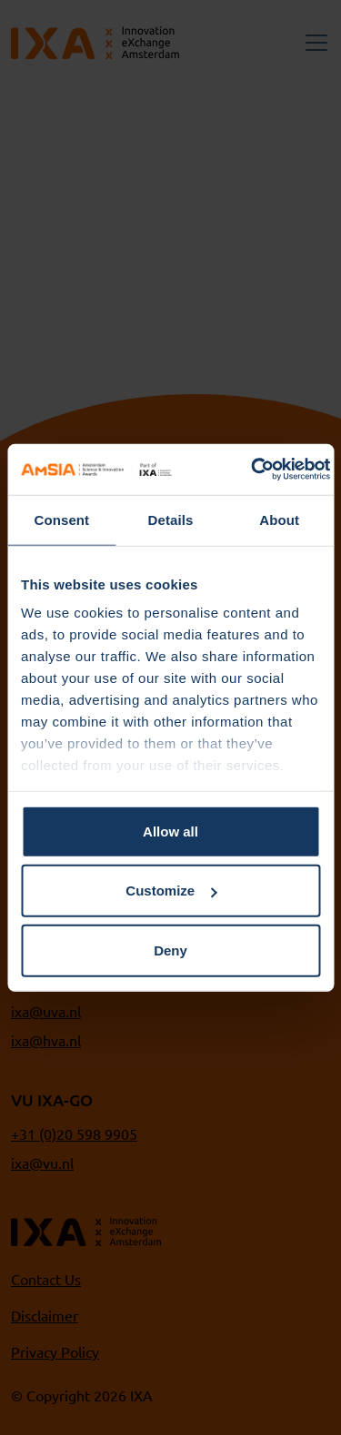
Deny (170, 949)
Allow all (170, 830)
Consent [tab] (61, 519)
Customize (170, 890)
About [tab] (279, 519)
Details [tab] (171, 519)
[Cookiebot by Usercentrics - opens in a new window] (252, 469)
